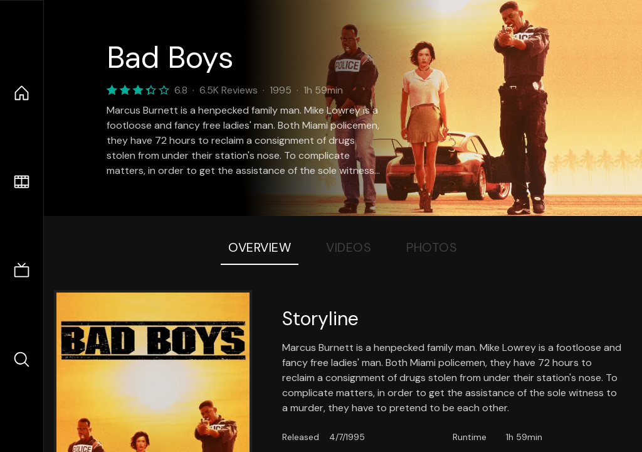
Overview (259, 247)
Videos (348, 247)
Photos (431, 247)
